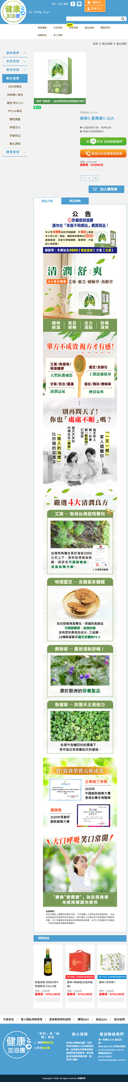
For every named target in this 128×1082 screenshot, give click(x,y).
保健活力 (15, 127)
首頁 (95, 43)
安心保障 (57, 35)
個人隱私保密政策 (31, 1019)
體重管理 (105, 27)
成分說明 (119, 1019)
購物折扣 (48, 1042)
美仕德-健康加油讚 (13, 12)
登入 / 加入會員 (60, 4)
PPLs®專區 (15, 111)
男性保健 (73, 27)
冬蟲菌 (120, 25)
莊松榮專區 (15, 86)
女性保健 (57, 27)
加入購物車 (108, 189)
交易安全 (8, 1019)
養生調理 (121, 43)
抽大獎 (46, 1048)
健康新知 (42, 35)
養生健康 (89, 27)
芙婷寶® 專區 (15, 94)
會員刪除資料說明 (60, 1019)
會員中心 (96, 8)
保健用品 (15, 135)
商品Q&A (101, 1019)
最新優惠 (42, 27)
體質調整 (15, 119)
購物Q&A (83, 1019)
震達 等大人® (15, 103)
